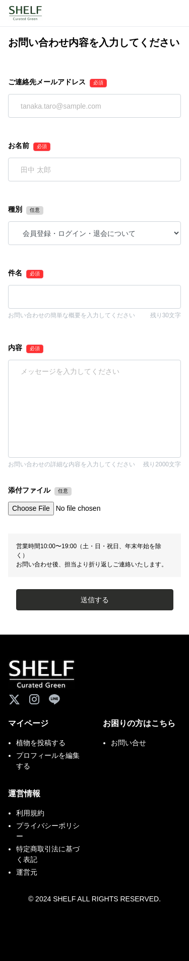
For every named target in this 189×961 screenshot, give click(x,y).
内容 (15, 348)
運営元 (26, 872)
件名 (15, 273)
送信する (95, 600)
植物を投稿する (41, 743)
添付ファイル (29, 490)
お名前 (18, 145)
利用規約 (30, 813)
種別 (15, 209)
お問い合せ (128, 743)
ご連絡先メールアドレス (47, 82)
